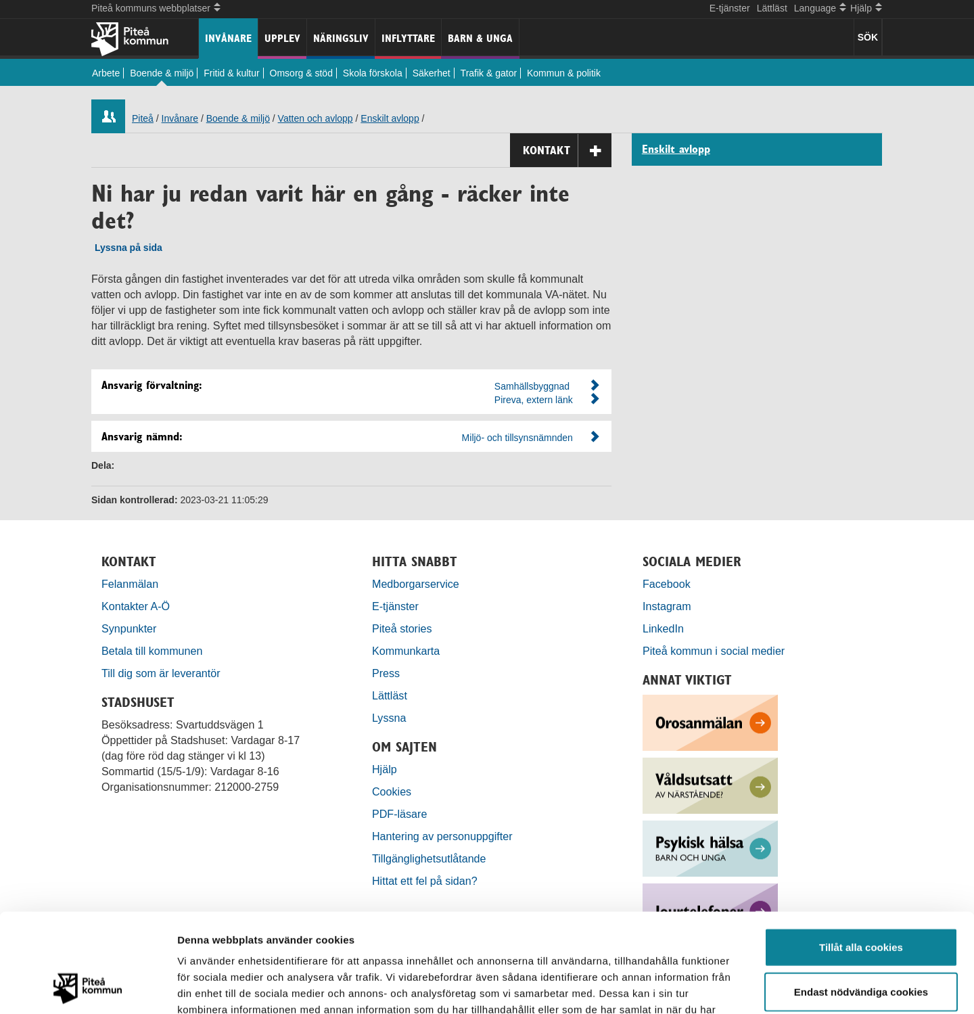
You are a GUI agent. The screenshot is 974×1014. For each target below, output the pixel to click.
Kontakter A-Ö (135, 606)
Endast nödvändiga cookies (861, 898)
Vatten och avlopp (315, 118)
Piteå (143, 118)
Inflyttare (408, 38)
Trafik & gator (489, 73)
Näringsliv (341, 38)
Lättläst (772, 8)
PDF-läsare (399, 814)
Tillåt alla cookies (861, 854)
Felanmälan (129, 584)
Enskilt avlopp (390, 118)
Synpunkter (128, 628)
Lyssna (389, 718)
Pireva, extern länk (533, 399)
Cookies (391, 791)
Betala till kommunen (151, 651)
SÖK (868, 37)
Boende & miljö (161, 73)
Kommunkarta (406, 651)
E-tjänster (730, 8)
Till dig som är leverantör (162, 673)
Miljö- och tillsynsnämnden (517, 437)
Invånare (228, 38)
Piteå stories (402, 628)
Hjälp (384, 769)
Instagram (667, 606)
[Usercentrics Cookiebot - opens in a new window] (87, 987)
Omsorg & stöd (301, 73)
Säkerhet (431, 73)
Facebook (667, 584)
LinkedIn (663, 628)
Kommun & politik (564, 73)
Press (386, 673)
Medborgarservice (415, 584)
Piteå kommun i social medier (714, 651)
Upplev (282, 38)
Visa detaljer (735, 987)
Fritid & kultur (231, 73)
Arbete (106, 73)
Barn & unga (480, 38)
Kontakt (567, 150)
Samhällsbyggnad (532, 386)
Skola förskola (372, 73)
